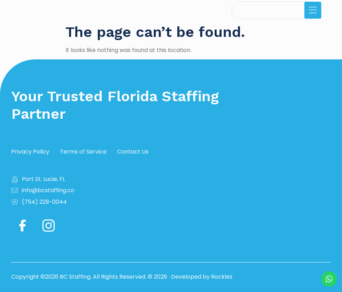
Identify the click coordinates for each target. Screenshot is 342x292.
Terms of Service (83, 152)
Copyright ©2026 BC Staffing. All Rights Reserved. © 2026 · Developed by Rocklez (122, 277)
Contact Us (132, 152)
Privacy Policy (30, 152)
